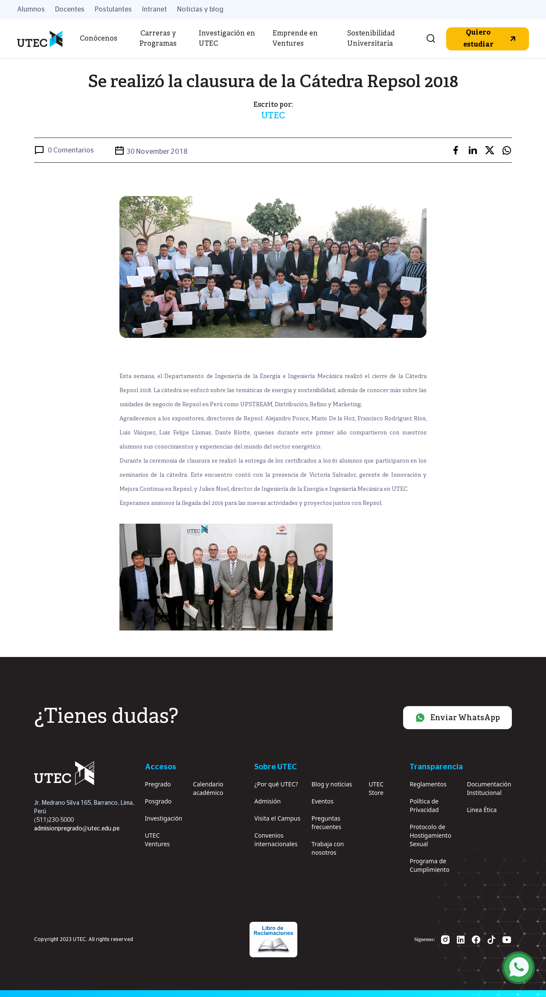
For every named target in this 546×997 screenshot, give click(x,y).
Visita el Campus (277, 818)
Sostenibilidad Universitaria (371, 38)
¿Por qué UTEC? (276, 784)
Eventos (322, 801)
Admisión (267, 801)
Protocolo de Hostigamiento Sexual (430, 835)
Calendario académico (208, 788)
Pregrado (158, 784)
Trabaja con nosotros (327, 848)
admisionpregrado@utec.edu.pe (76, 829)
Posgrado (158, 801)
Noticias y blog (200, 9)
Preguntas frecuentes (326, 822)
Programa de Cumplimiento (429, 865)
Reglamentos (428, 784)
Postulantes (113, 9)
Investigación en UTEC (227, 38)
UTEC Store (376, 788)
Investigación (164, 818)
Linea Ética (482, 810)
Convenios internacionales (275, 839)
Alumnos (31, 9)
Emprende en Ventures (295, 38)
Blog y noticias (331, 784)
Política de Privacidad (424, 805)
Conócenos (98, 39)
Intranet (154, 9)
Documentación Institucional (489, 788)
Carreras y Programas (158, 38)
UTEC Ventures (157, 839)
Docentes (69, 9)
